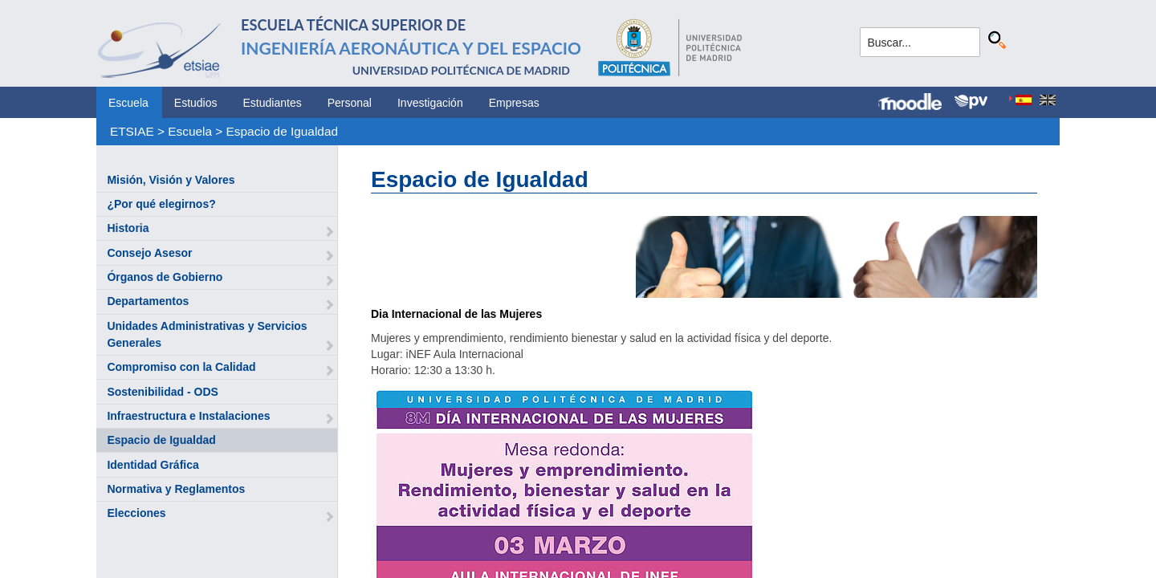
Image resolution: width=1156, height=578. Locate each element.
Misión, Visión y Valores (170, 179)
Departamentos (148, 301)
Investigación (430, 102)
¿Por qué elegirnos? (161, 203)
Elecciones (136, 513)
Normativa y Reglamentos (176, 488)
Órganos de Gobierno (164, 277)
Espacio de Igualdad (282, 131)
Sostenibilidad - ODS (162, 391)
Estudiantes (272, 102)
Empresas (514, 102)
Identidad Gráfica (152, 464)
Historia (128, 228)
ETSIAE (132, 131)
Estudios (196, 102)
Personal (350, 102)
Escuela (128, 102)
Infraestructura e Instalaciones (188, 415)
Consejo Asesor (149, 252)
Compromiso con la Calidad (181, 366)
